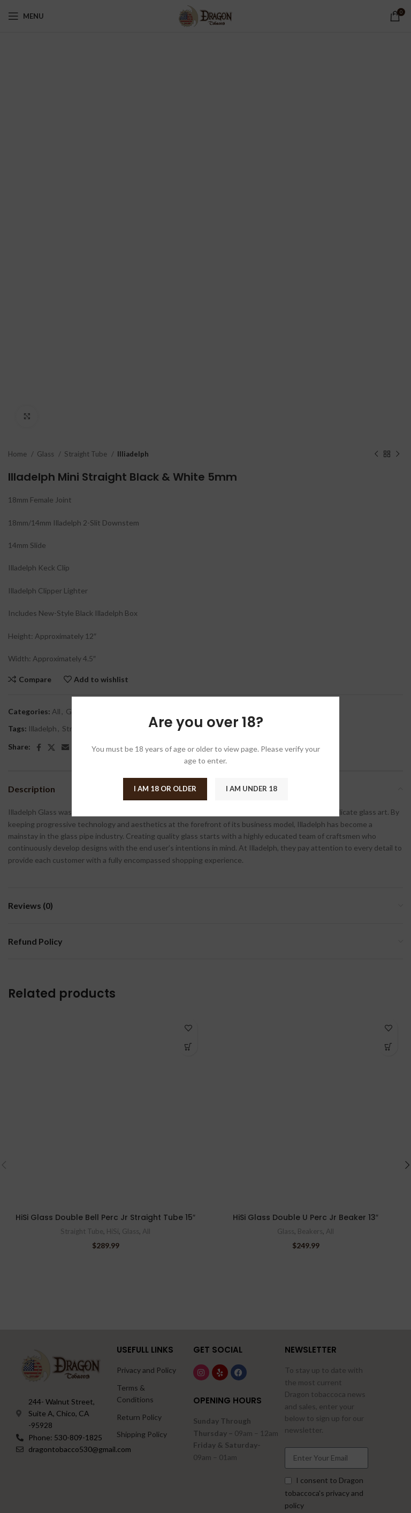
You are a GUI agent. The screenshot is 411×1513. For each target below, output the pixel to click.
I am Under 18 (251, 788)
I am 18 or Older (165, 788)
